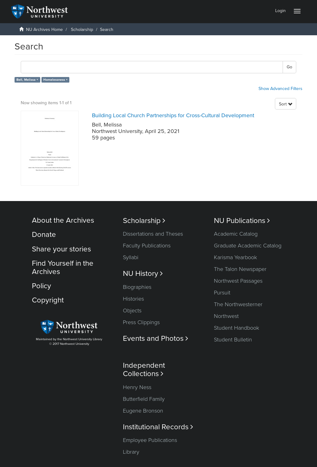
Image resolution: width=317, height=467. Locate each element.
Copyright (48, 300)
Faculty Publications (147, 245)
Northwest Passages (238, 280)
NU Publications (242, 220)
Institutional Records (158, 426)
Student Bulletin (233, 339)
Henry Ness (137, 387)
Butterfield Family (144, 399)
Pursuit (222, 292)
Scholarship (82, 29)
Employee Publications (150, 440)
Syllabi (130, 257)
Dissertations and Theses (153, 233)
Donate (44, 234)
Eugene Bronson (143, 410)
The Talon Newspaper (240, 269)
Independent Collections (144, 369)
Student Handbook (236, 327)
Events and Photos (155, 338)
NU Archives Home (44, 29)
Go (289, 67)
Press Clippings (141, 322)
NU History (143, 273)
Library (131, 451)
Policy (41, 285)
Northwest (226, 316)
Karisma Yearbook (235, 257)
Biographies (137, 287)
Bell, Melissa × (27, 80)
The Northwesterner (238, 304)
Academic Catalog (236, 233)
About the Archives (63, 220)
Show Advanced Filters (280, 88)
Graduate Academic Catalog (247, 245)
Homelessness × (55, 80)
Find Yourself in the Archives (62, 267)
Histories (133, 298)
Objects (132, 310)
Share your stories (61, 249)
